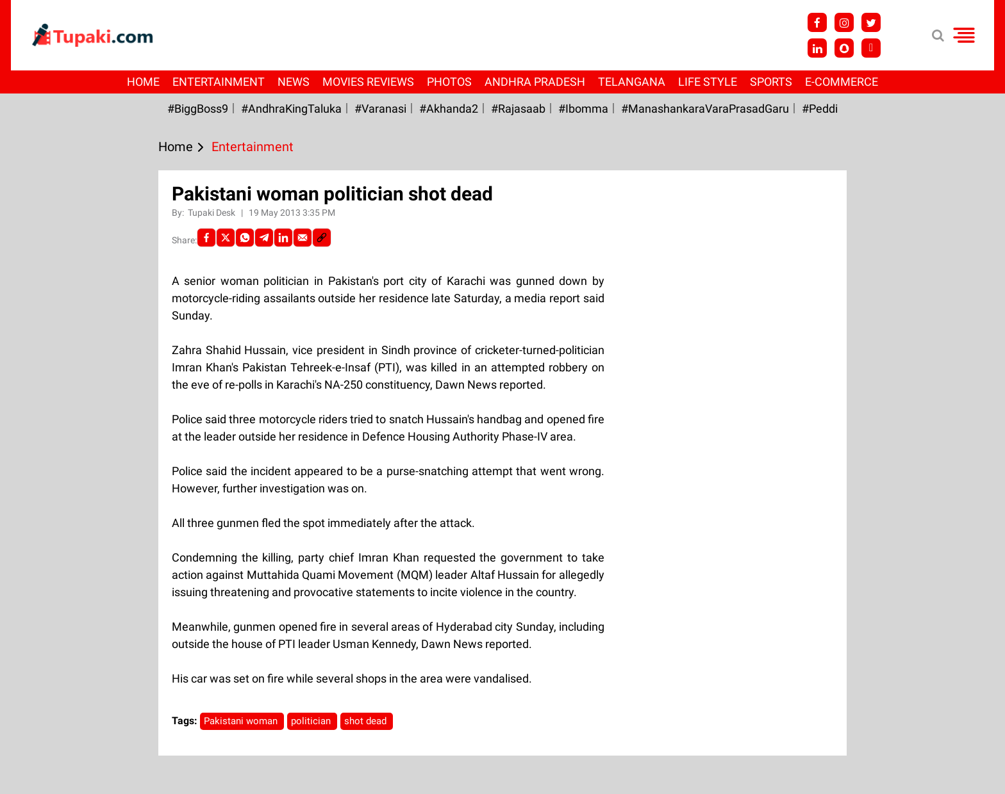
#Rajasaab (518, 108)
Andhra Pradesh (535, 81)
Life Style (707, 81)
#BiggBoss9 (197, 108)
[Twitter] (225, 237)
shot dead (366, 721)
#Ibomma (583, 108)
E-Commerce (841, 81)
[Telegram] (264, 237)
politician (312, 721)
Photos (449, 81)
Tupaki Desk (212, 212)
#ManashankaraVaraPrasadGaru (705, 108)
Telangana (631, 81)
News (294, 81)
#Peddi (820, 108)
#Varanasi (380, 108)
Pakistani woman (242, 721)
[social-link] (321, 237)
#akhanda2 (448, 108)
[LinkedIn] (283, 237)
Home (143, 81)
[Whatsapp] (244, 237)
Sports (771, 81)
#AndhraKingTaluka (291, 108)
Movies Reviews (368, 81)
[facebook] (206, 237)
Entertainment (218, 81)
